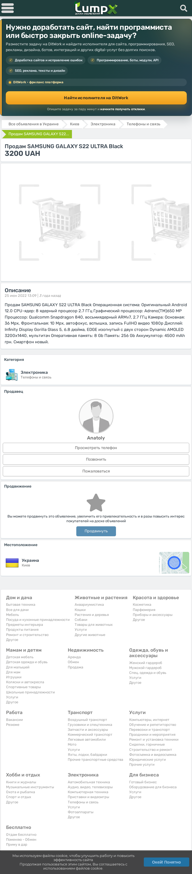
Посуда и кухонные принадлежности (38, 620)
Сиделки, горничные (147, 744)
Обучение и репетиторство (152, 725)
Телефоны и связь (83, 802)
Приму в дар (16, 844)
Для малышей (17, 667)
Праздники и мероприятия (152, 734)
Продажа (75, 667)
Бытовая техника (20, 604)
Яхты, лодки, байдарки (87, 755)
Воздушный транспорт (87, 720)
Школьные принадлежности (30, 692)
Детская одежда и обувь (27, 662)
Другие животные (90, 635)
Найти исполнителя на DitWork (96, 97)
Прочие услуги (142, 764)
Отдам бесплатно (21, 834)
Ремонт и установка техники (154, 739)
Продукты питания (22, 629)
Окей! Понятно (166, 862)
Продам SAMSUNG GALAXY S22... (39, 134)
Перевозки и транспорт (149, 730)
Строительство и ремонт (150, 750)
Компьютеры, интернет (149, 720)
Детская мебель (20, 657)
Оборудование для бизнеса (153, 787)
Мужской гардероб (145, 668)
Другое (12, 640)
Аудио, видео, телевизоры (90, 787)
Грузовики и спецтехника (90, 725)
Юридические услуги (147, 759)
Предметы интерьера (24, 625)
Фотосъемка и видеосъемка (152, 755)
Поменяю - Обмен (21, 839)
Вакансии (14, 720)
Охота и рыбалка (20, 792)
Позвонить (96, 459)
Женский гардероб (145, 663)
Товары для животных (94, 625)
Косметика (142, 604)
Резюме (12, 725)
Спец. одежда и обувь (147, 673)
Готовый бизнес (143, 782)
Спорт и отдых (18, 797)
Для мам (13, 672)
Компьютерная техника (88, 792)
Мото (72, 744)
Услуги (81, 629)
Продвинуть (96, 531)
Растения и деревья (92, 615)
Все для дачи (17, 610)
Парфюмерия (144, 610)
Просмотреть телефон (96, 448)
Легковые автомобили (87, 739)
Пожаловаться (96, 471)
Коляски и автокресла (25, 682)
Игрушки (13, 677)
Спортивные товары (23, 687)
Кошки (80, 610)
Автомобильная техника (89, 782)
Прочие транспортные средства (95, 759)
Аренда (74, 657)
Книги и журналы (21, 782)
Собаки (81, 620)
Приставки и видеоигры (88, 797)
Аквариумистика (89, 604)
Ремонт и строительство (27, 635)
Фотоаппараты (80, 812)
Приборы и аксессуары (152, 615)
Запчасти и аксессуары (88, 730)
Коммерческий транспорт (90, 734)
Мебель (12, 615)
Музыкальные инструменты (30, 787)
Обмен (73, 662)
